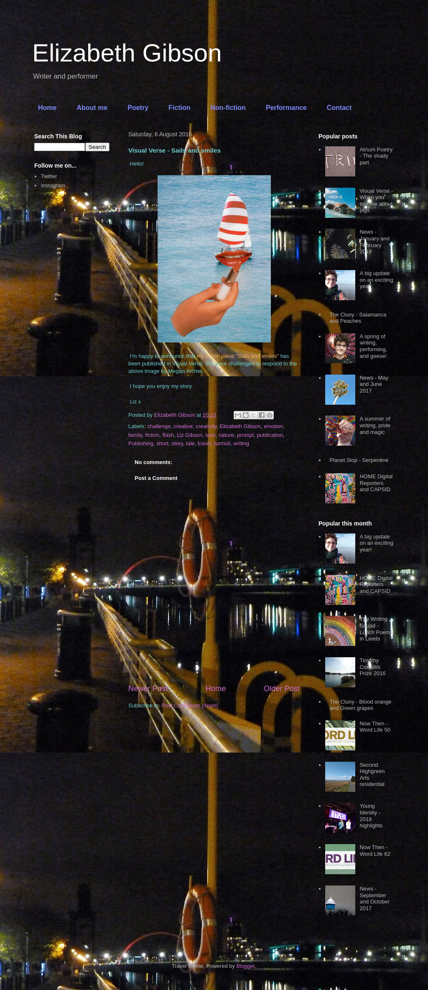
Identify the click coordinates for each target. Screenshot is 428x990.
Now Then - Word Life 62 (374, 850)
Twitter (49, 176)
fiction (152, 435)
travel (204, 443)
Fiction (179, 107)
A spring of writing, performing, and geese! (373, 346)
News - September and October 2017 (374, 898)
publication (270, 435)
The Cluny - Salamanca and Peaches (357, 317)
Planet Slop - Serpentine (358, 460)
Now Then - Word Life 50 (374, 726)
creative (183, 426)
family (135, 435)
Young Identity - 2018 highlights (370, 816)
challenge (159, 426)
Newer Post (148, 688)
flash (167, 435)
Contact (339, 107)
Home (47, 107)
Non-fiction (227, 107)
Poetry (137, 107)
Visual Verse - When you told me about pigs (376, 201)
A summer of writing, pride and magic (374, 425)
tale (190, 443)
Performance (286, 107)
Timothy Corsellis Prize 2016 (372, 666)
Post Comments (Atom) (190, 705)
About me (91, 107)
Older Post (282, 688)
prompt (245, 435)
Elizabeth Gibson (127, 53)
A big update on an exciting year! (376, 279)
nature (226, 435)
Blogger (246, 966)
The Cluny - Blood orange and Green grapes (360, 705)
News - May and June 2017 (373, 384)
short (162, 443)
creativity (206, 426)
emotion (273, 426)
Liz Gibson (189, 435)
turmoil (222, 443)
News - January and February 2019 (374, 242)
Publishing (140, 443)
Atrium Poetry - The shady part (375, 156)
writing (241, 443)
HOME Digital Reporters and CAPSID (375, 482)
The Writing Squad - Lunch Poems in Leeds (376, 629)
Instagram (53, 185)
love (211, 435)
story (177, 443)
